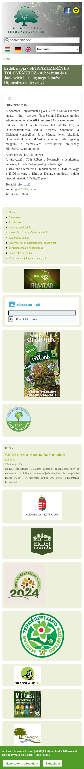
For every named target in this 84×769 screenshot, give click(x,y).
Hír (9, 98)
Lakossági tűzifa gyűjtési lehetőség (28, 232)
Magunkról (15, 217)
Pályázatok (15, 222)
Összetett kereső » (26, 319)
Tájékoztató (42, 755)
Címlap (6, 59)
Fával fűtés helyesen (20, 253)
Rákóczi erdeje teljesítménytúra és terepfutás (35, 454)
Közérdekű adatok (19, 237)
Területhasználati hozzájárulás (26, 247)
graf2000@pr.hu (25, 189)
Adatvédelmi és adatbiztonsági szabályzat (32, 242)
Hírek (12, 212)
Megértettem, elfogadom (21, 764)
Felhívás (10, 459)
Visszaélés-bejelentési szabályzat (27, 258)
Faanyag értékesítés (20, 227)
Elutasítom (52, 764)
